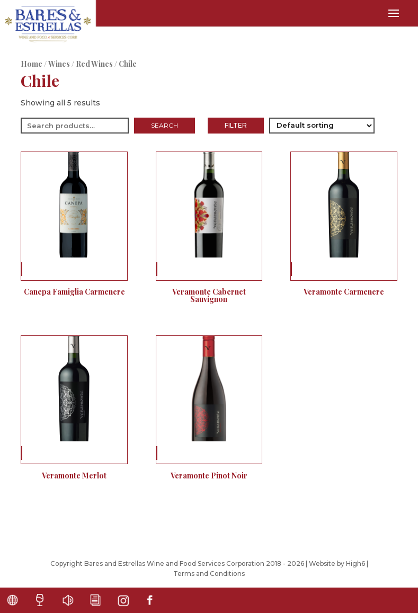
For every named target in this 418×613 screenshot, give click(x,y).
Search (164, 125)
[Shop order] (322, 126)
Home (31, 64)
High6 (355, 563)
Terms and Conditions (209, 574)
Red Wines (94, 64)
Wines (59, 64)
